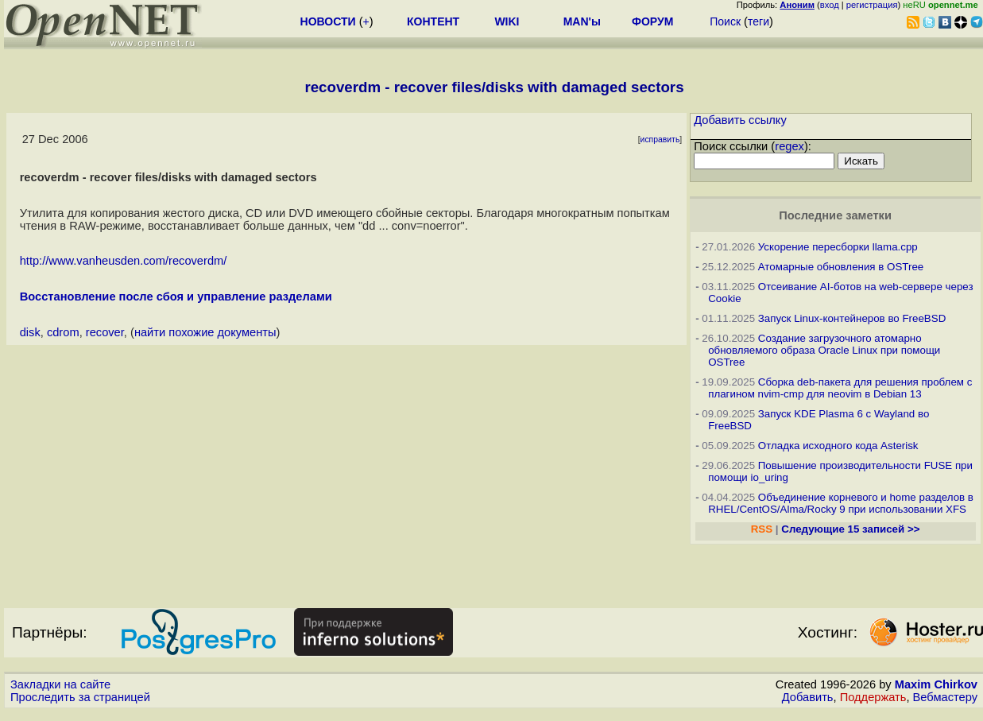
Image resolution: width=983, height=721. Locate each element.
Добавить (808, 697)
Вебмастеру (945, 697)
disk (30, 332)
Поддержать (873, 697)
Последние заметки (835, 215)
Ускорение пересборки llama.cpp (838, 247)
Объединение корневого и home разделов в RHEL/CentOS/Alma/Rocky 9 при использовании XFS (840, 503)
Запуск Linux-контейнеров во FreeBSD (852, 318)
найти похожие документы (205, 332)
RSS (761, 529)
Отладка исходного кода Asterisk (838, 446)
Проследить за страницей (80, 697)
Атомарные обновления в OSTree (840, 267)
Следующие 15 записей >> (850, 529)
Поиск (725, 21)
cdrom (63, 332)
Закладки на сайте (60, 684)
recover (105, 332)
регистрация (872, 5)
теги (758, 21)
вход (829, 5)
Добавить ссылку (740, 120)
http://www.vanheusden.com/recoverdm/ (123, 260)
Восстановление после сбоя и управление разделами (176, 296)
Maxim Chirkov (936, 684)
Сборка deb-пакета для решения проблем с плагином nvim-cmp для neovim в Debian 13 (840, 388)
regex (789, 146)
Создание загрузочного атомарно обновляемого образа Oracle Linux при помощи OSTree (824, 350)
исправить (660, 139)
